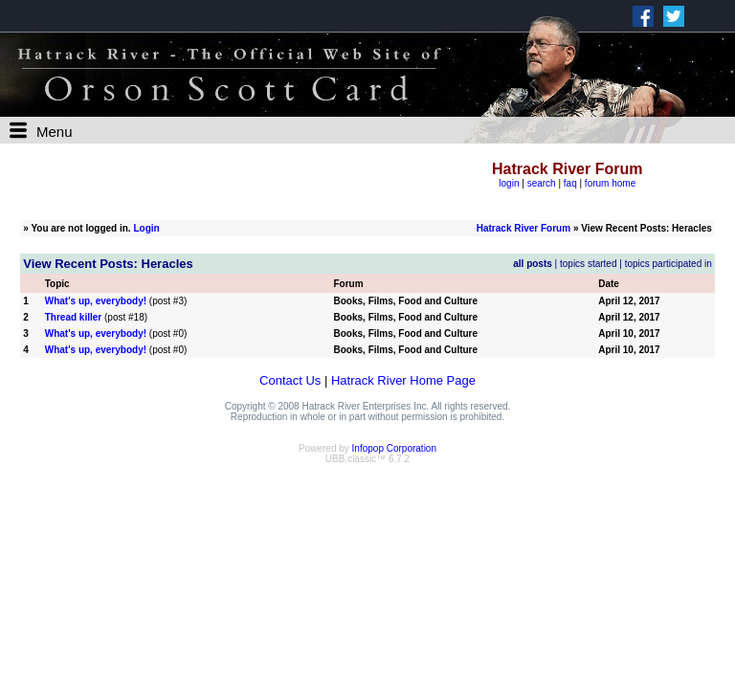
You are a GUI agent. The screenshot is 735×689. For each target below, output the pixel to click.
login (509, 183)
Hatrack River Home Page (403, 380)
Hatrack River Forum (523, 228)
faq (570, 183)
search (541, 183)
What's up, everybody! (95, 301)
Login (146, 228)
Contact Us (290, 380)
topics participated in (668, 263)
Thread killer (73, 317)
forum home (610, 183)
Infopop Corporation (394, 448)
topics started (588, 263)
